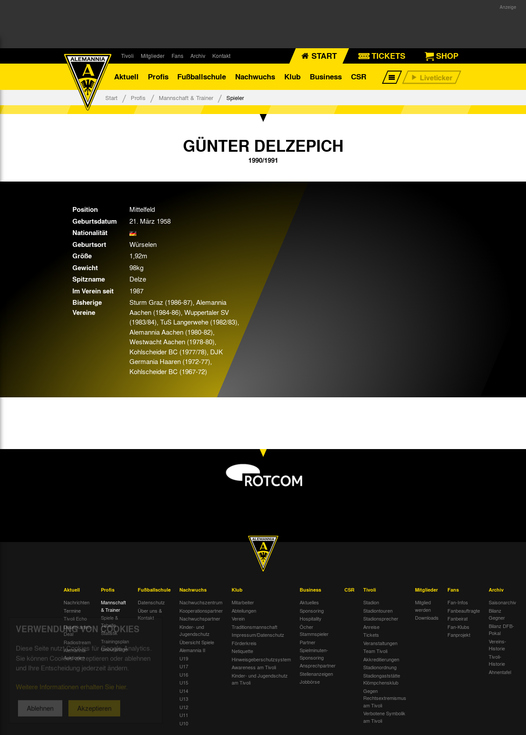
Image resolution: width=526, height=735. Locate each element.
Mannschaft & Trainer (186, 97)
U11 (183, 714)
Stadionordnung (380, 667)
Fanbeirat (457, 618)
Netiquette (242, 650)
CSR (358, 76)
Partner (307, 642)
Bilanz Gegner (497, 614)
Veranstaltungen (380, 642)
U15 (183, 682)
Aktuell (126, 76)
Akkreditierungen (381, 659)
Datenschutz (151, 602)
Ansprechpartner (318, 665)
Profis (158, 76)
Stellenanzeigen (316, 673)
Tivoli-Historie (497, 660)
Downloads (427, 617)
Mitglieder (153, 56)
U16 (183, 674)
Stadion (371, 602)
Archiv (197, 56)
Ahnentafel (500, 671)
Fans (177, 56)
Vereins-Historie (497, 645)
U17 (183, 666)
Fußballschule (201, 76)
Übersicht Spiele (196, 642)
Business (326, 76)
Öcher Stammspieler (314, 630)
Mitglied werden (423, 606)
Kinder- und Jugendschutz (194, 630)
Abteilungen (244, 610)
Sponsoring (312, 610)
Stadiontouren (378, 610)
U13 (183, 698)
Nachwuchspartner (199, 618)
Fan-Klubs (458, 626)
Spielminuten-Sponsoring (314, 653)
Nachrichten (76, 602)
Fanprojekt (458, 634)
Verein (238, 618)
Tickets (371, 634)
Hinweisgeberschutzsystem (261, 659)
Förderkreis (244, 642)
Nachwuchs (255, 76)
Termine (72, 610)
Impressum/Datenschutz (258, 634)
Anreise (371, 626)
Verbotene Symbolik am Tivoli (384, 717)
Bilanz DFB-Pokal (501, 629)
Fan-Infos (457, 602)
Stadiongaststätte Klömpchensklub (381, 679)
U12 (183, 706)
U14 (183, 690)
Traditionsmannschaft (254, 626)
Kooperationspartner (201, 610)
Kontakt (221, 56)
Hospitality (311, 618)
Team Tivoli (375, 650)
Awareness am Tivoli (254, 667)
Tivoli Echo (75, 618)
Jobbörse (310, 681)
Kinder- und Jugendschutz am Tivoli (260, 679)
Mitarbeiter (243, 602)
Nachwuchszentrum (200, 602)
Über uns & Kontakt (150, 614)
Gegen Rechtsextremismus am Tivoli (384, 698)
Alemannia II (192, 649)
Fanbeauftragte (463, 610)
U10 (183, 723)
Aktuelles (309, 602)
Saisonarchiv (502, 602)
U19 (183, 658)
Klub (292, 76)
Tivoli (127, 56)
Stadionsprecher (380, 618)
